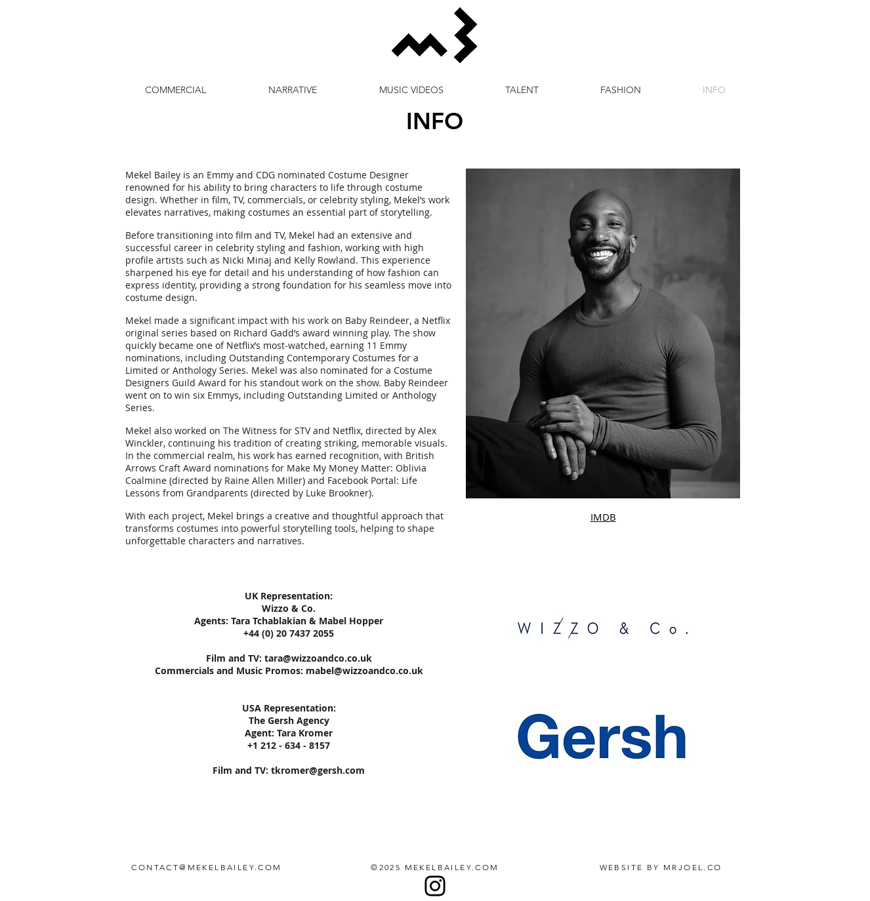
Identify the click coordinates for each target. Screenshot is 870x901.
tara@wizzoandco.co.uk (318, 658)
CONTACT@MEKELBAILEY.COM (206, 867)
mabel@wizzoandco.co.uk (364, 670)
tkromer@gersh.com (318, 770)
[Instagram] (435, 886)
